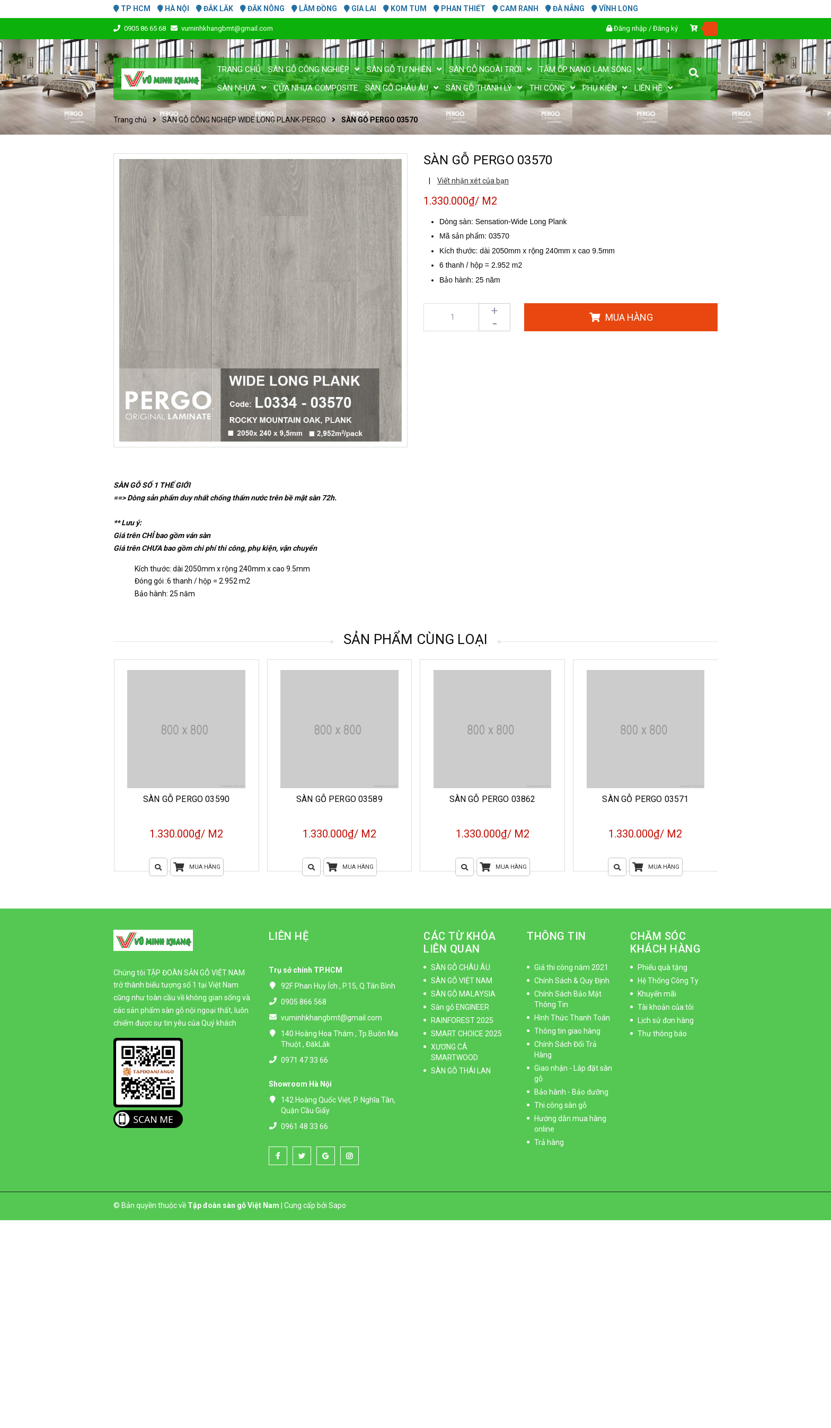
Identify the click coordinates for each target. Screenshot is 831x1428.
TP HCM (132, 8)
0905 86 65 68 (145, 28)
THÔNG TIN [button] (556, 936)
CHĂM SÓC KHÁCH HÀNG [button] (665, 942)
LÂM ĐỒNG (314, 8)
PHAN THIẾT (459, 8)
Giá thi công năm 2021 (571, 967)
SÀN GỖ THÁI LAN (461, 1070)
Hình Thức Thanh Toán (572, 1017)
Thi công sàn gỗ (560, 1105)
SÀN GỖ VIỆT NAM (461, 980)
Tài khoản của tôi (666, 1007)
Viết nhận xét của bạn (473, 181)
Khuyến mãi (657, 994)
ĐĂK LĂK (214, 8)
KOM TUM (405, 8)
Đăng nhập (630, 28)
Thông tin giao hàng (567, 1031)
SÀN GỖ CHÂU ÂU (460, 967)
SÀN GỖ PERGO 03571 (645, 799)
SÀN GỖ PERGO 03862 (492, 799)
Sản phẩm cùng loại (415, 639)
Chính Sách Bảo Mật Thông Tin (568, 999)
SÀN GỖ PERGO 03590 (186, 799)
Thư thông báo (662, 1033)
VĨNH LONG (614, 8)
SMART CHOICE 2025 (466, 1033)
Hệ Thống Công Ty (668, 980)
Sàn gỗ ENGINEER (460, 1007)
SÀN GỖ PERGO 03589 (339, 799)
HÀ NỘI (173, 8)
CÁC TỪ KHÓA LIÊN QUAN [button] (459, 942)
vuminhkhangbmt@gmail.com (227, 28)
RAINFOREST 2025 (462, 1020)
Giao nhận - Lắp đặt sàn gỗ (573, 1073)
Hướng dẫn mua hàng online (570, 1123)
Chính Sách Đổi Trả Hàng (565, 1049)
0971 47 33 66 (304, 1060)
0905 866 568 (303, 1002)
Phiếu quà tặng (662, 967)
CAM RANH (515, 8)
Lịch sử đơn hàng (666, 1020)
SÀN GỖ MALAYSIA (463, 994)
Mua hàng (196, 867)
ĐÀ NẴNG (565, 8)
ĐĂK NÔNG (262, 8)
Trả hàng (549, 1142)
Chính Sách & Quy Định (571, 980)
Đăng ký (665, 28)
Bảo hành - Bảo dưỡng (571, 1092)
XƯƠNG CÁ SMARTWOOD (454, 1052)
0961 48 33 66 (304, 1126)
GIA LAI (360, 8)
